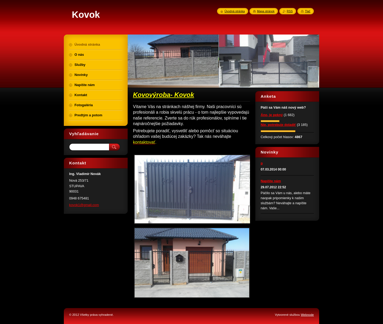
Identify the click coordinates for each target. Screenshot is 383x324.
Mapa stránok (265, 11)
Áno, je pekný (272, 115)
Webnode (307, 314)
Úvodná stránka (234, 11)
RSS (290, 11)
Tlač (307, 11)
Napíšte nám (271, 181)
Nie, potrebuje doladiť (278, 125)
